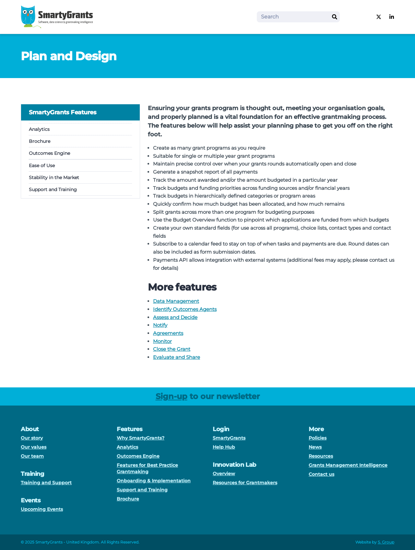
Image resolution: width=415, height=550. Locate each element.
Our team (32, 456)
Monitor (162, 341)
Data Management (176, 301)
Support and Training (53, 189)
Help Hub (224, 447)
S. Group (386, 542)
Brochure (39, 141)
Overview (224, 473)
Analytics (39, 129)
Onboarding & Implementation (154, 481)
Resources (321, 456)
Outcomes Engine (49, 153)
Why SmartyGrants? (140, 438)
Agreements (168, 333)
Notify (160, 325)
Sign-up (171, 396)
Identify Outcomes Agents (185, 309)
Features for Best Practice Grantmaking (147, 468)
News (315, 447)
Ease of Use (42, 165)
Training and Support (46, 483)
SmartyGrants (229, 438)
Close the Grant (171, 349)
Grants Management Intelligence (348, 465)
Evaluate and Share (176, 357)
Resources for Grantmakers (245, 483)
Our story (32, 438)
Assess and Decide (175, 317)
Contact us (321, 474)
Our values (33, 447)
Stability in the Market (54, 177)
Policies (317, 438)
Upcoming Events (42, 509)
